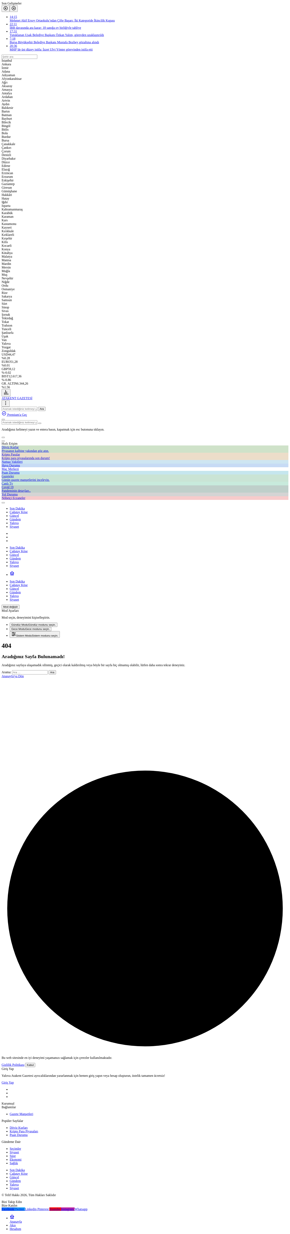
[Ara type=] (39, 423)
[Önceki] (6, 8)
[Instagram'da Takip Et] (68, 1209)
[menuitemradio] (33, 625)
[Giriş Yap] (3, 502)
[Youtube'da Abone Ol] (55, 1209)
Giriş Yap (8, 1082)
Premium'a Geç (14, 414)
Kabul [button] (30, 1064)
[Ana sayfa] (12, 574)
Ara (42, 408)
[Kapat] (3, 441)
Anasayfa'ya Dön (13, 676)
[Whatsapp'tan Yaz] (81, 1209)
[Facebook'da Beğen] (8, 1209)
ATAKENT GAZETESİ (17, 398)
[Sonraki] (14, 8)
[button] (3, 437)
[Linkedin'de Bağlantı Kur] (31, 1209)
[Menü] (6, 392)
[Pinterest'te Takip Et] (43, 1209)
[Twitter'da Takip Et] (20, 1209)
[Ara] (3, 419)
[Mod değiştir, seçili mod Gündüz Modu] (11, 607)
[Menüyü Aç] (6, 403)
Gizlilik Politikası (13, 1064)
